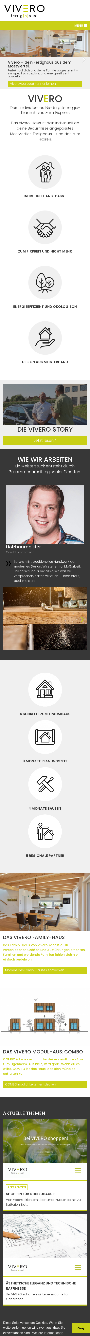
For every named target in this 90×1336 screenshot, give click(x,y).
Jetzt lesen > (45, 440)
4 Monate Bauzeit (45, 808)
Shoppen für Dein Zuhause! (30, 1194)
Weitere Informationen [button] (47, 1333)
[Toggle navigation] (45, 25)
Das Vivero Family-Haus (34, 937)
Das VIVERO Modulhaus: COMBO (43, 1051)
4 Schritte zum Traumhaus (45, 714)
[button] (85, 59)
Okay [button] (81, 1328)
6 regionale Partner (45, 855)
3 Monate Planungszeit (45, 761)
